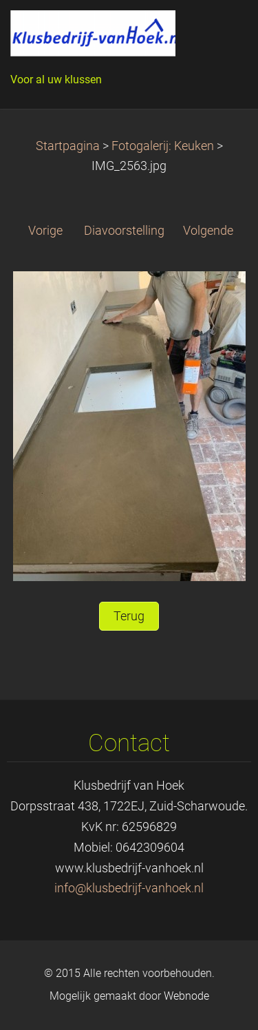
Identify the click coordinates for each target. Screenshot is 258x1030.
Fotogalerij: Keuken (162, 146)
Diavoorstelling (124, 231)
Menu (220, 31)
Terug (129, 616)
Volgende (208, 231)
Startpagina (68, 146)
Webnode (186, 995)
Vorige (45, 231)
